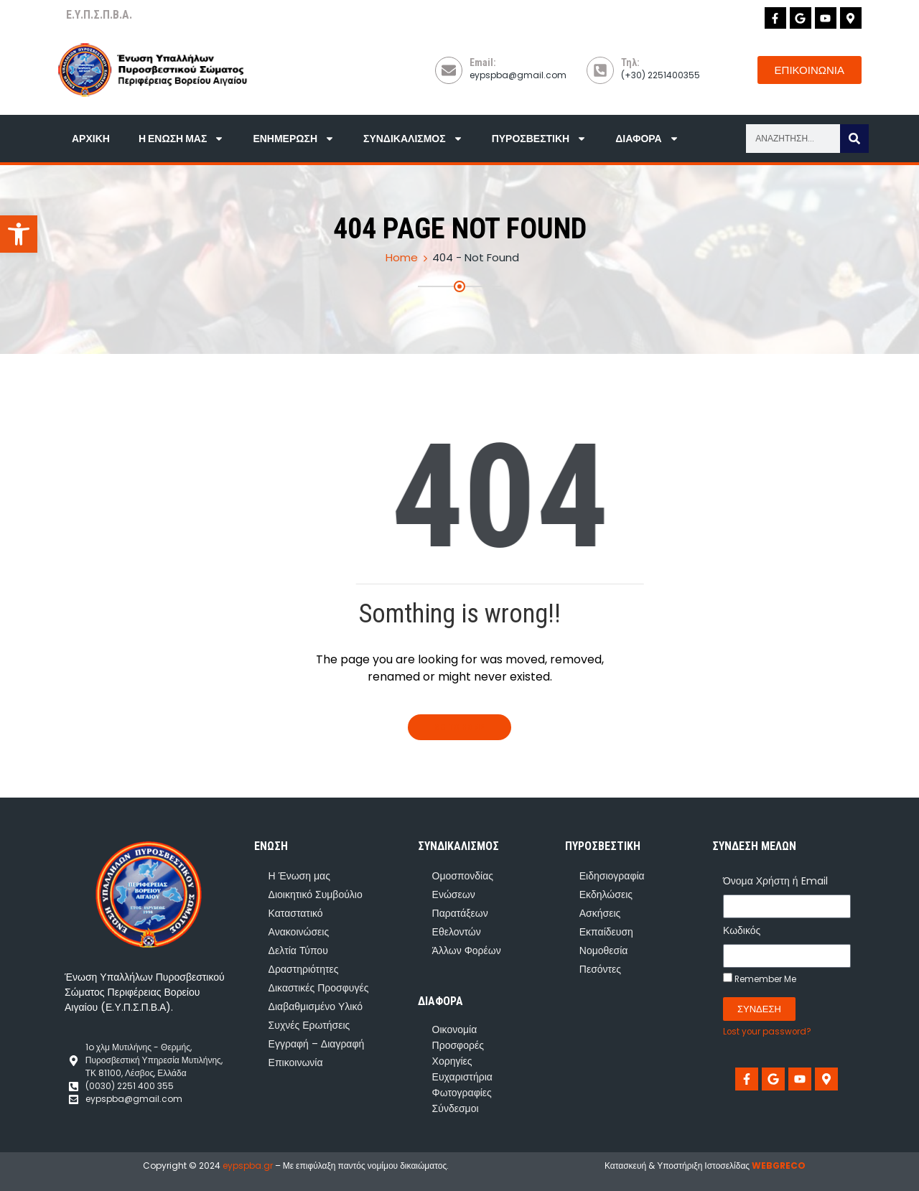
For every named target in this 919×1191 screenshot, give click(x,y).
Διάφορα (646, 138)
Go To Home (459, 727)
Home (402, 257)
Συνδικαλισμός (413, 138)
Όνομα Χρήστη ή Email (775, 881)
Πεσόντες (600, 969)
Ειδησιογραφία (612, 876)
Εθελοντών (456, 932)
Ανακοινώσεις (299, 932)
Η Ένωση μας (181, 138)
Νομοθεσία (603, 950)
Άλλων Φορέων (466, 950)
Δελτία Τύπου (298, 950)
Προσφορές (458, 1045)
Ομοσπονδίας (462, 876)
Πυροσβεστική (539, 138)
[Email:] (448, 70)
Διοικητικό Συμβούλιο (316, 894)
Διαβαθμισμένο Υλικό (316, 1006)
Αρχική (91, 138)
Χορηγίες (452, 1061)
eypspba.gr (248, 1165)
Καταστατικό (296, 913)
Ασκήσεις (600, 913)
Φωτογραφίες (462, 1092)
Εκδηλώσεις (606, 894)
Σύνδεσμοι (455, 1108)
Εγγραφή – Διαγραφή (317, 1044)
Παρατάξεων (460, 913)
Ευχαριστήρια (462, 1077)
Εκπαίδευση (606, 932)
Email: (483, 62)
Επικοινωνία (296, 1062)
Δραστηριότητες (304, 969)
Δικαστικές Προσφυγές (319, 988)
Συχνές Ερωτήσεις (309, 1025)
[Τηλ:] (600, 70)
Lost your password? (767, 1031)
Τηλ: (630, 62)
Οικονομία (454, 1029)
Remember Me (759, 979)
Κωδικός (741, 930)
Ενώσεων (453, 894)
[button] (18, 234)
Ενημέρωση (294, 138)
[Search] (854, 138)
